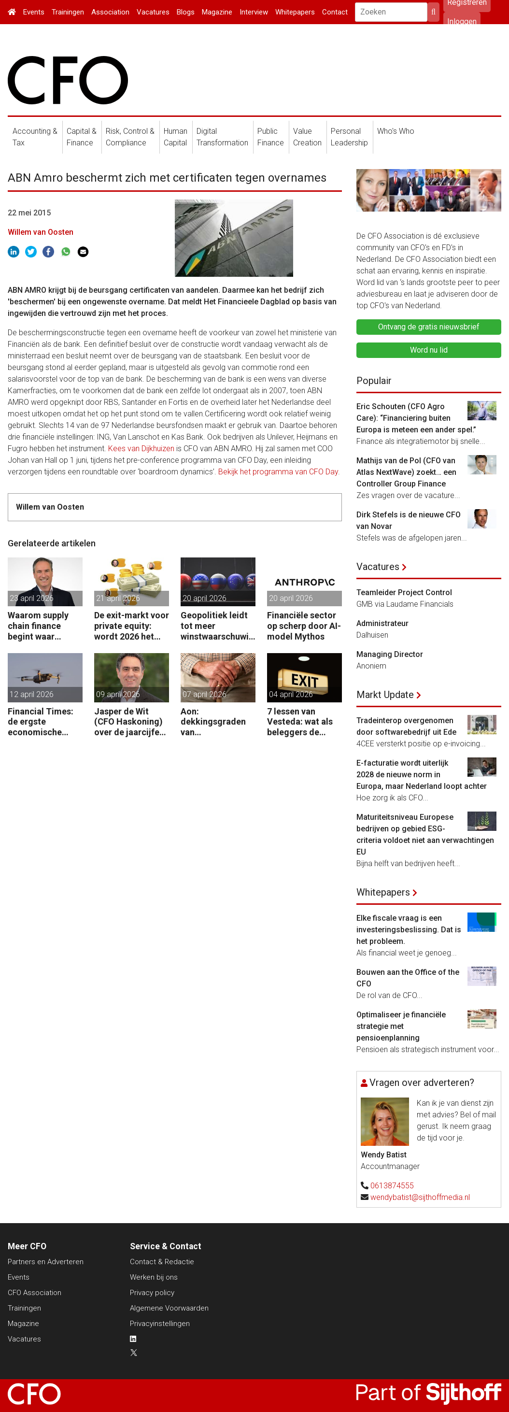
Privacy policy (152, 1292)
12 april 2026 (32, 694)
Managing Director (389, 654)
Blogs (186, 12)
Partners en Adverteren (46, 1261)
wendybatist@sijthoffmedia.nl (420, 1197)
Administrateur (382, 623)
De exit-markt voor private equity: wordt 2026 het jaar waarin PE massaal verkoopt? (131, 626)
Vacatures (153, 12)
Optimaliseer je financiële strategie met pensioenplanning (401, 1026)
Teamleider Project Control (404, 592)
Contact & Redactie (162, 1261)
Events (33, 12)
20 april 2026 (204, 598)
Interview (254, 12)
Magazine (217, 12)
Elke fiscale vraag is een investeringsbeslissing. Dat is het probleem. (408, 929)
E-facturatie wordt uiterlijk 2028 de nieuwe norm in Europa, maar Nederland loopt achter (421, 774)
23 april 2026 (32, 598)
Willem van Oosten (40, 232)
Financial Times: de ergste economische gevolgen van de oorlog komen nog (45, 722)
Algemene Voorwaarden (169, 1308)
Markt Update (385, 694)
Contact (335, 12)
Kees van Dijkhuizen (141, 448)
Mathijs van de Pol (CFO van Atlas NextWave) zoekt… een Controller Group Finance (406, 472)
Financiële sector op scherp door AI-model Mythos (304, 625)
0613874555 (392, 1185)
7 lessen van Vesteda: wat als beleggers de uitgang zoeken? (300, 722)
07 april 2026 (204, 694)
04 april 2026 (291, 694)
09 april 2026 (118, 694)
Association (110, 12)
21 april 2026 (118, 598)
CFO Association (34, 1292)
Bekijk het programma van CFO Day (278, 471)
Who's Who (395, 131)
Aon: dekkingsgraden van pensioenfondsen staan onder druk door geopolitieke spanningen (217, 722)
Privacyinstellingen (160, 1323)
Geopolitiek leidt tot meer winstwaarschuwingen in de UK (217, 626)
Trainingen (68, 12)
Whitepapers (295, 12)
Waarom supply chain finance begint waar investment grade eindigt (43, 626)
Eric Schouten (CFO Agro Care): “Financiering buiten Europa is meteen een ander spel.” (416, 418)
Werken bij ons (154, 1277)
